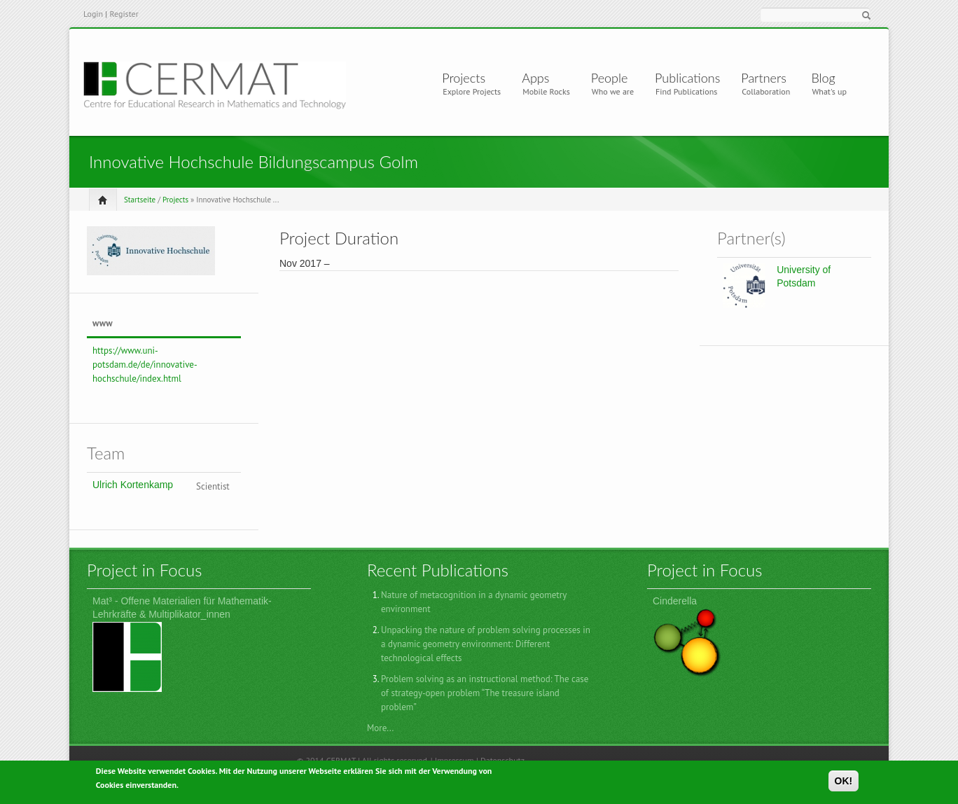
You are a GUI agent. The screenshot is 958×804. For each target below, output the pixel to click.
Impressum (454, 760)
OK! (844, 783)
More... (380, 728)
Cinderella (675, 601)
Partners (763, 78)
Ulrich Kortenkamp (132, 484)
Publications (687, 78)
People (609, 78)
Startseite (139, 200)
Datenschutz (502, 760)
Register (123, 13)
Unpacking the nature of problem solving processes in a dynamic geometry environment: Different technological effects (485, 644)
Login (93, 13)
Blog (823, 78)
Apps (541, 78)
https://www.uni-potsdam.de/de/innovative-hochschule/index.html (144, 364)
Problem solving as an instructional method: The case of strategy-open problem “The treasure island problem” (484, 693)
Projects (466, 78)
